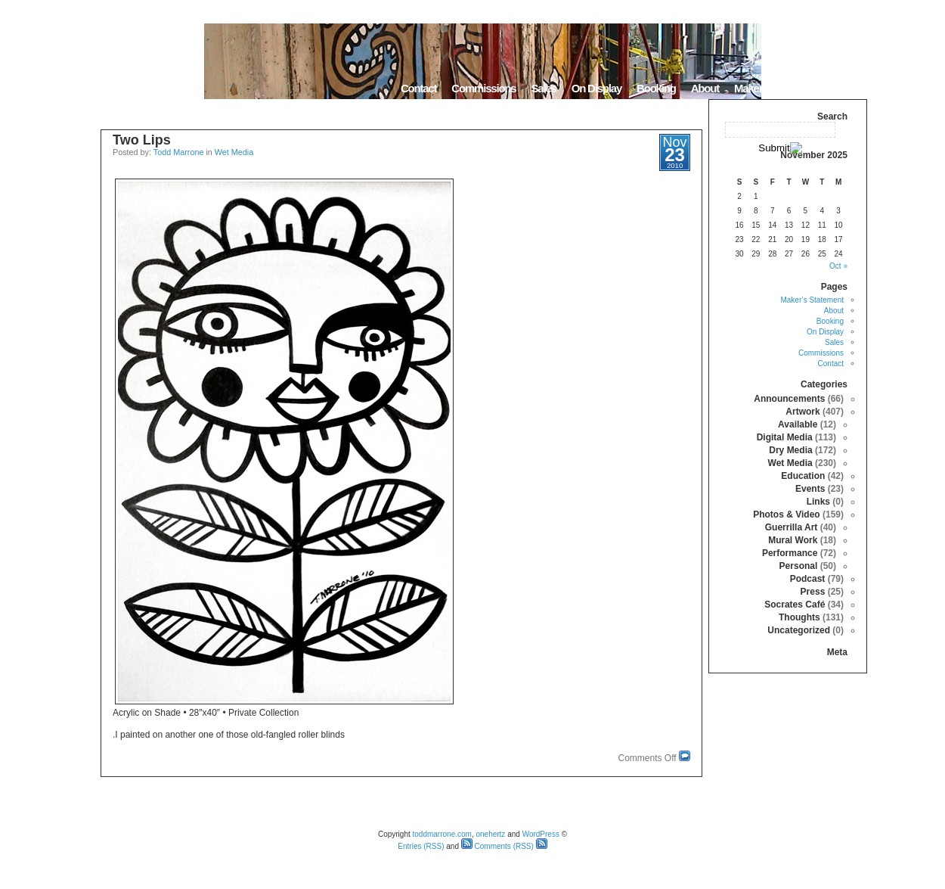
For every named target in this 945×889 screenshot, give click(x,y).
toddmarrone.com (442, 834)
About (705, 88)
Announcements (789, 398)
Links (818, 501)
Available (797, 424)
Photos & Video (786, 514)
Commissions (483, 88)
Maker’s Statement (776, 88)
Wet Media (234, 152)
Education (803, 476)
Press (813, 591)
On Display (596, 88)
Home (848, 88)
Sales (543, 88)
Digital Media (785, 437)
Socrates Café (794, 604)
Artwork (802, 411)
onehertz (490, 834)
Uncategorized (798, 630)
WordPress (540, 834)
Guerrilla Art (791, 527)
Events (810, 488)
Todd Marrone (178, 152)
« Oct (838, 266)
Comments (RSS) (497, 846)
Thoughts (799, 617)
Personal (798, 566)
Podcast (808, 578)
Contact (418, 88)
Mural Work (792, 540)
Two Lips (142, 140)
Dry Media (790, 450)
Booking (656, 88)
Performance (789, 553)
